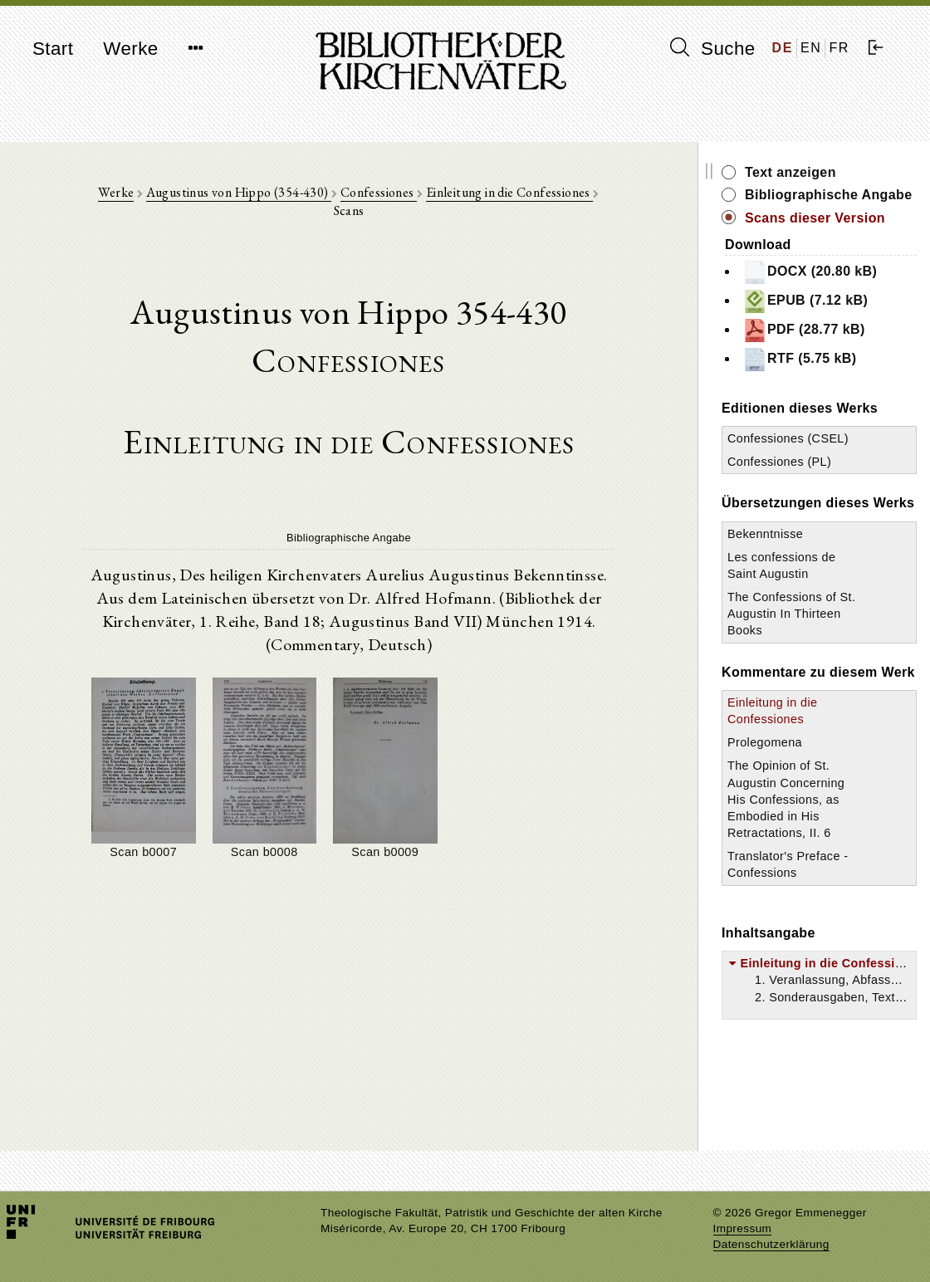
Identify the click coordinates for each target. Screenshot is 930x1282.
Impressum (742, 1228)
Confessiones (378, 192)
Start (52, 48)
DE (782, 48)
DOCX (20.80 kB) (809, 272)
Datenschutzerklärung (771, 1244)
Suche (712, 48)
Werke (130, 48)
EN (810, 48)
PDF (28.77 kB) (803, 330)
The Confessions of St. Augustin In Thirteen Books (791, 613)
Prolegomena (764, 742)
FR (839, 48)
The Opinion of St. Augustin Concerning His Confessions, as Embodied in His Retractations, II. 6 (785, 799)
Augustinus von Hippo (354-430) (238, 192)
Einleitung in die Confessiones (509, 192)
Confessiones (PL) (779, 461)
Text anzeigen (790, 172)
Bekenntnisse (765, 534)
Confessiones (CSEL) (788, 438)
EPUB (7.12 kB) (805, 301)
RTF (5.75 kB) (799, 359)
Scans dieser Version (815, 218)
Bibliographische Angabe (829, 195)
